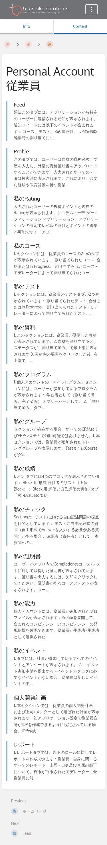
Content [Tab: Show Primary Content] (80, 26)
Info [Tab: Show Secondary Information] (26, 26)
